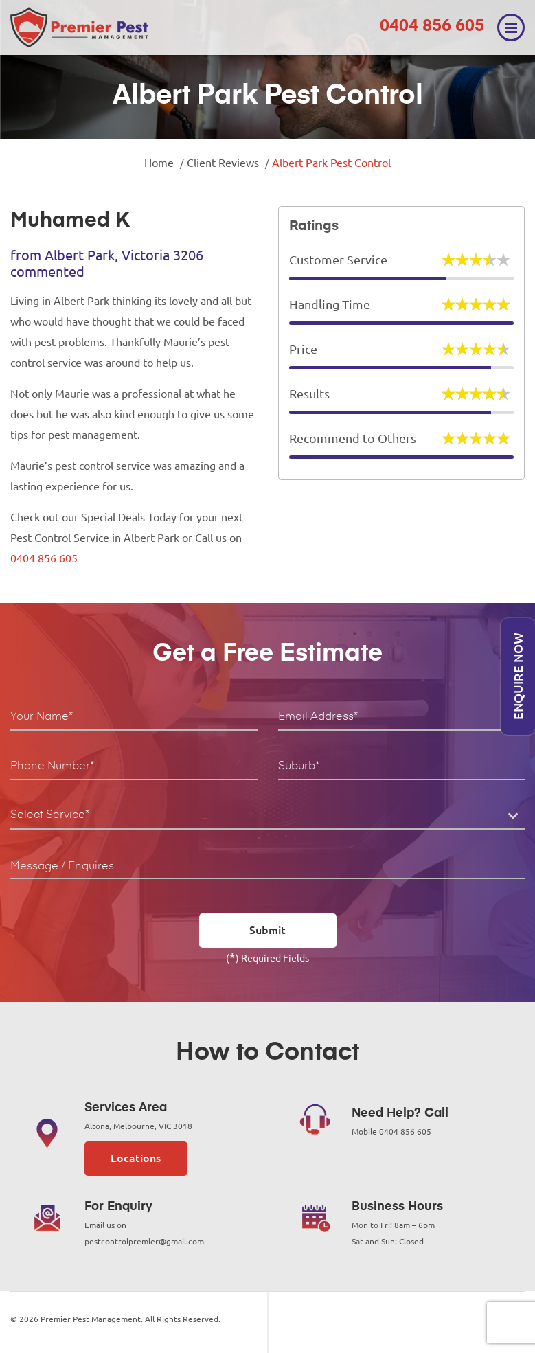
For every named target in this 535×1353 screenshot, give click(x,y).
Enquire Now (518, 676)
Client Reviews (223, 163)
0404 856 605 (432, 26)
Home (159, 163)
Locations (136, 1158)
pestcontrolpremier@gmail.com (144, 1241)
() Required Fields (267, 957)
